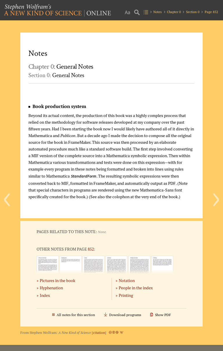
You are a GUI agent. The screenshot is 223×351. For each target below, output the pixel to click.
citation (99, 332)
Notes (157, 12)
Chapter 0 (174, 12)
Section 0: (56, 75)
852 (91, 249)
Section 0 (192, 12)
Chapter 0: (60, 66)
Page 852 (211, 12)
